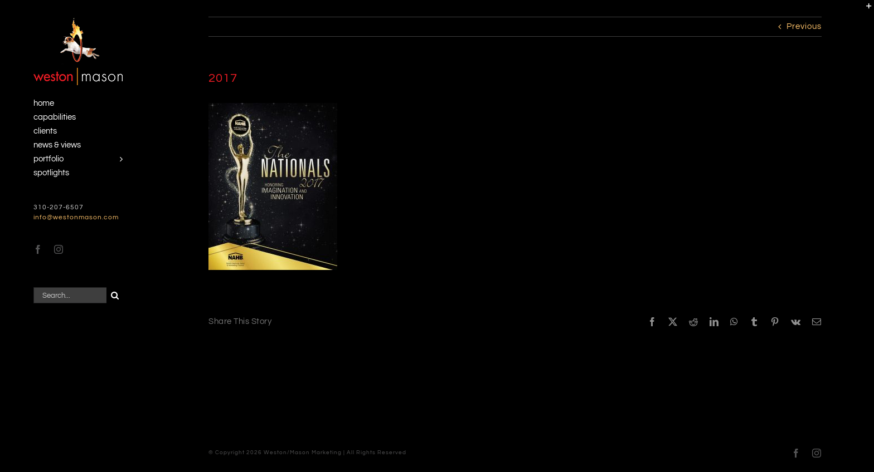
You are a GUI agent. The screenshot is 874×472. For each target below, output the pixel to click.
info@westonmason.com (76, 217)
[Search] (114, 295)
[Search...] (69, 295)
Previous (804, 26)
